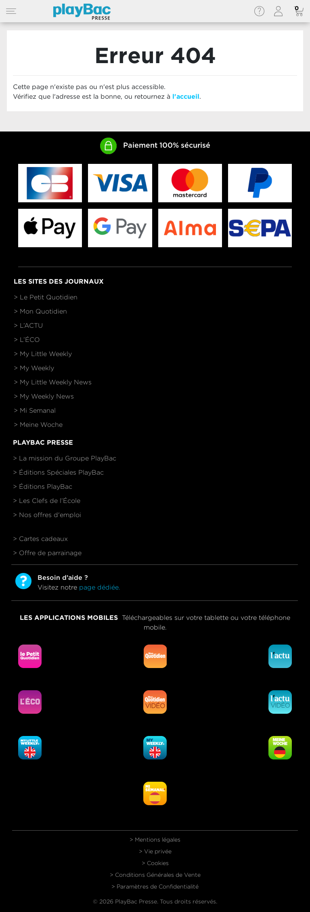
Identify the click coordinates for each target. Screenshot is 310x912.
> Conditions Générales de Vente (155, 875)
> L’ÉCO (27, 340)
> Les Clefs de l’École (46, 501)
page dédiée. (99, 587)
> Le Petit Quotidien (46, 297)
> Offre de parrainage (47, 553)
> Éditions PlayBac (42, 486)
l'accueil (185, 96)
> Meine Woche (38, 424)
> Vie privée (155, 851)
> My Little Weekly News (53, 382)
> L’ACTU (28, 325)
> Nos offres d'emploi (47, 515)
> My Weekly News (44, 396)
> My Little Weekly (43, 354)
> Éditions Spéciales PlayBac (58, 472)
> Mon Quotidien (40, 311)
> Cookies (155, 863)
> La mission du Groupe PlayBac (64, 458)
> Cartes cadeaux (40, 539)
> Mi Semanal (35, 410)
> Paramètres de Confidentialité (155, 886)
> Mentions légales (155, 839)
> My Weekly (34, 368)
